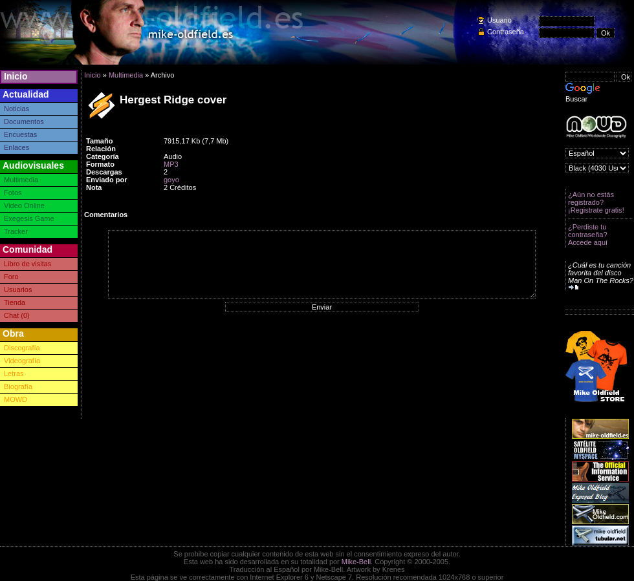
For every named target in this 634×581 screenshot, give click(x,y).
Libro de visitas (27, 264)
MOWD (15, 399)
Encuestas (20, 134)
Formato (100, 164)
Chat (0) (17, 315)
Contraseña (505, 32)
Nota (94, 187)
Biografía (18, 386)
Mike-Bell (356, 561)
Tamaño (99, 141)
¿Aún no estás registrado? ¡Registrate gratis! (596, 202)
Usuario (499, 20)
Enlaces (16, 147)
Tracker (16, 231)
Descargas (104, 172)
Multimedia (21, 180)
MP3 (171, 164)
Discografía (22, 348)
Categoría (102, 156)
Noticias (16, 108)
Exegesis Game (29, 218)
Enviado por (106, 180)
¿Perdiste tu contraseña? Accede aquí (587, 234)
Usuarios (18, 289)
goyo (171, 180)
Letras (14, 373)
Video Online (24, 205)
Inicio (16, 76)
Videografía (22, 360)
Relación (101, 149)
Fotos (13, 192)
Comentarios (105, 214)
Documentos (24, 121)
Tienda (14, 302)
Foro (11, 276)
